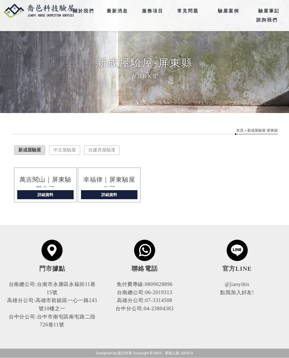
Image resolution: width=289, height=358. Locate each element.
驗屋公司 (75, 331)
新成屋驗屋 (29, 150)
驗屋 (60, 331)
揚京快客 (124, 353)
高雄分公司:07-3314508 (144, 300)
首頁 (240, 130)
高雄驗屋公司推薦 (151, 331)
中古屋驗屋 (64, 150)
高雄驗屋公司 (119, 331)
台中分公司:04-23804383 (144, 308)
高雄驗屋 (95, 331)
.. (163, 353)
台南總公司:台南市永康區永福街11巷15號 (52, 288)
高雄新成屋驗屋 (186, 331)
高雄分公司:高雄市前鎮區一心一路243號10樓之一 (52, 304)
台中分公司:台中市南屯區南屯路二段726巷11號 (52, 321)
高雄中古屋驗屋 (218, 331)
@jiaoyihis (237, 284)
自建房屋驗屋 (101, 150)
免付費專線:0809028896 (145, 284)
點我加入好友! (237, 292)
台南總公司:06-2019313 (144, 292)
